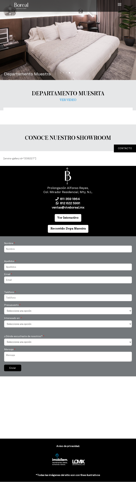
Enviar (12, 367)
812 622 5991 (68, 203)
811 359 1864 (68, 199)
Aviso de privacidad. (68, 446)
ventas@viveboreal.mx (68, 207)
